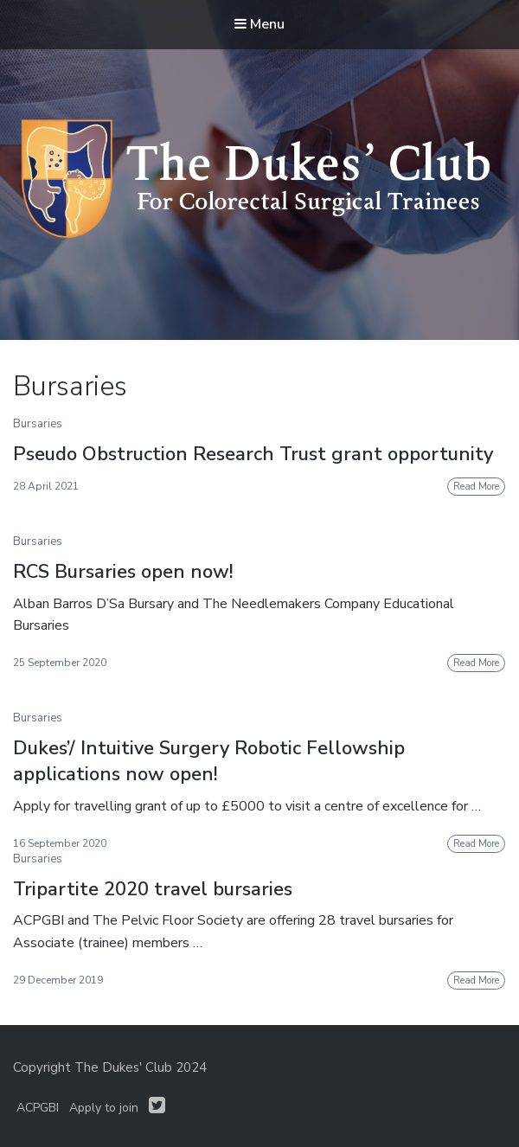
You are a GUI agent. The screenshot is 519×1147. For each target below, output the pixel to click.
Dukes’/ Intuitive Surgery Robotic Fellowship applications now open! (209, 761)
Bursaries (37, 424)
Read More (476, 486)
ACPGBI (37, 1107)
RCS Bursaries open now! (123, 572)
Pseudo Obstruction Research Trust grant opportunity (253, 454)
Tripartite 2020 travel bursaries (152, 889)
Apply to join (103, 1107)
